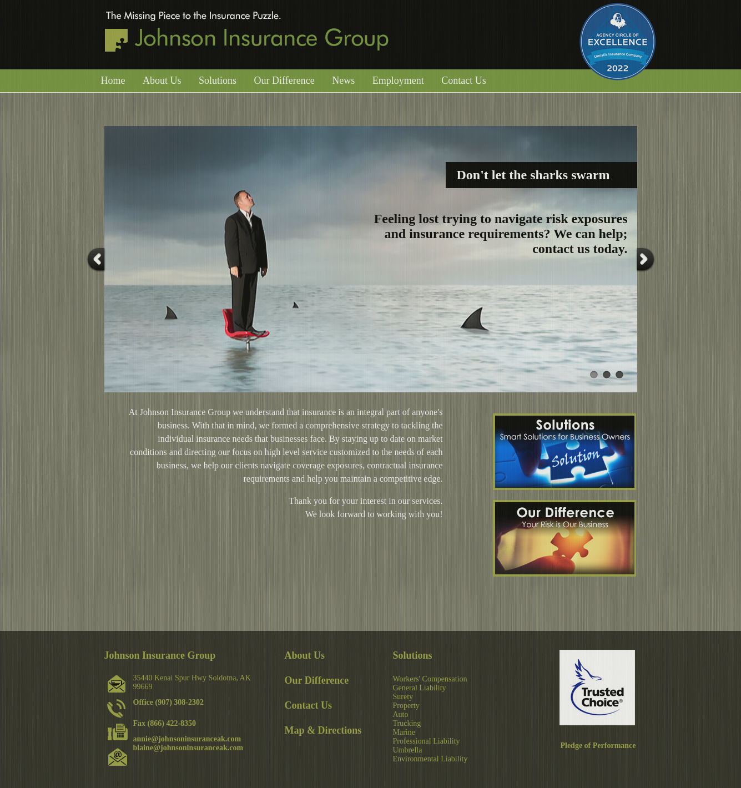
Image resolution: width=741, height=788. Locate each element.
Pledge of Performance (598, 745)
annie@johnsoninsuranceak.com (187, 739)
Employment (398, 80)
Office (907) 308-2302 (168, 702)
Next (645, 259)
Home (113, 80)
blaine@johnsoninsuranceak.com (188, 748)
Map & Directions (323, 730)
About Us (162, 80)
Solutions (217, 80)
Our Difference (284, 80)
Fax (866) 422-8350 (164, 723)
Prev (96, 259)
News (343, 80)
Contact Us (463, 80)
